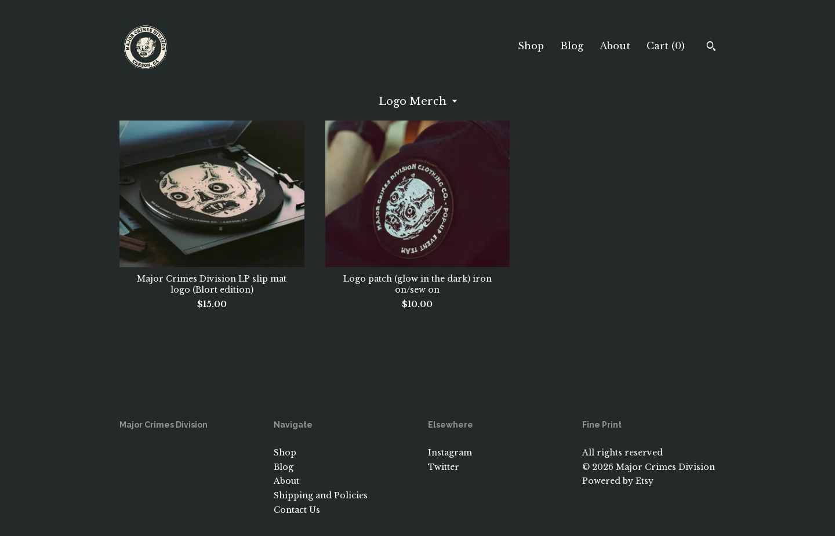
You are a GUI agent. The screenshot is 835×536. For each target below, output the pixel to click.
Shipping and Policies (321, 495)
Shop (531, 46)
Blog (571, 46)
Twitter (443, 467)
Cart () (666, 46)
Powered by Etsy (618, 481)
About (615, 46)
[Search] (711, 47)
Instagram (450, 452)
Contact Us (297, 510)
